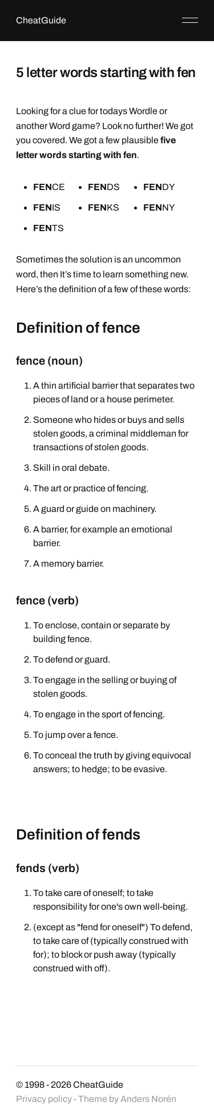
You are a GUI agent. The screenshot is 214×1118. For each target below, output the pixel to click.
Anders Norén (148, 1099)
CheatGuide (41, 20)
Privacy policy (44, 1099)
